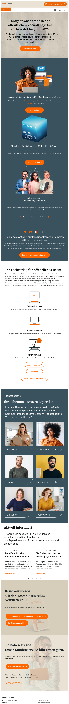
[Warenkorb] (64, 9)
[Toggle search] (8, 9)
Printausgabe (29, 103)
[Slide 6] (36, 578)
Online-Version (28, 101)
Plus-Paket (40, 101)
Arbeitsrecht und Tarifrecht (9, 700)
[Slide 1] (28, 578)
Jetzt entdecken (35, 162)
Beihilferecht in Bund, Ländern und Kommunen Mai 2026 (17, 556)
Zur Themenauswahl (17, 623)
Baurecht (4, 702)
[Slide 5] (34, 578)
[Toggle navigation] (4, 9)
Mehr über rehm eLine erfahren (35, 255)
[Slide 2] (29, 578)
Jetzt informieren (31, 49)
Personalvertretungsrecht (43, 702)
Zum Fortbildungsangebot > (35, 217)
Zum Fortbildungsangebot (35, 378)
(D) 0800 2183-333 (13, 683)
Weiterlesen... (10, 573)
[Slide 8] (39, 578)
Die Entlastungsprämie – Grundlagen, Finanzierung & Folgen (50, 556)
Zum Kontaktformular (18, 666)
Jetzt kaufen (35, 371)
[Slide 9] (40, 578)
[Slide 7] (37, 578)
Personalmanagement (42, 700)
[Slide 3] (31, 578)
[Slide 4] (32, 578)
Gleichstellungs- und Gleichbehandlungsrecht (27, 616)
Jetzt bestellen (35, 110)
